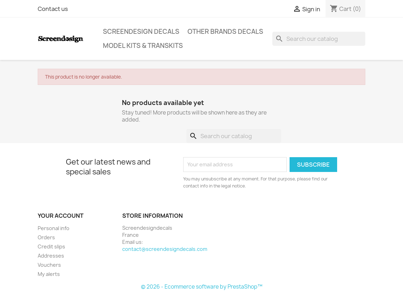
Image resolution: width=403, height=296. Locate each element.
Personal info (53, 228)
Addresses (51, 255)
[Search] (318, 39)
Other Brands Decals (225, 31)
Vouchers (49, 264)
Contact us (53, 9)
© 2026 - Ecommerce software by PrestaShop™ (201, 286)
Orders (46, 237)
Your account (60, 216)
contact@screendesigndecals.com (164, 249)
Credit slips (51, 246)
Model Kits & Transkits (143, 45)
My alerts (49, 274)
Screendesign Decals (141, 31)
